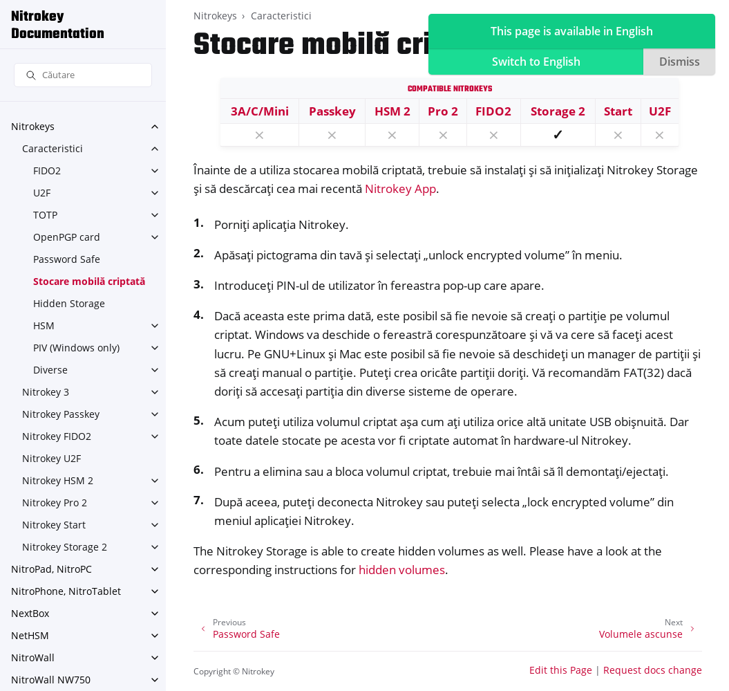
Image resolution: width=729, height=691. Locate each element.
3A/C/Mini (260, 111)
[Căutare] (83, 75)
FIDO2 (47, 170)
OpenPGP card (66, 236)
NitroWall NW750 (51, 679)
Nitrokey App (400, 188)
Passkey (332, 111)
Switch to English (536, 61)
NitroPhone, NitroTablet (66, 591)
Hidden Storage (69, 303)
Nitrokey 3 (45, 391)
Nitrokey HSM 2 (57, 480)
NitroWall (33, 657)
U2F (41, 192)
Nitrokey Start (54, 524)
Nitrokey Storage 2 (64, 546)
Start (618, 111)
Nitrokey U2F (51, 458)
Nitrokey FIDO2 (56, 436)
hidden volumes (402, 570)
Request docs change (652, 669)
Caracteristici (52, 148)
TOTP (45, 214)
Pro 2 (443, 111)
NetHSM (30, 635)
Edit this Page (560, 669)
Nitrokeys (33, 126)
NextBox (30, 613)
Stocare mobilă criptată (89, 281)
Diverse (50, 369)
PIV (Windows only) (76, 347)
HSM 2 (392, 111)
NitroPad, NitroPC (51, 568)
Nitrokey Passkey (61, 414)
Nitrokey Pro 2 (54, 502)
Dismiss (679, 61)
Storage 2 (558, 111)
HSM (44, 325)
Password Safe (66, 259)
